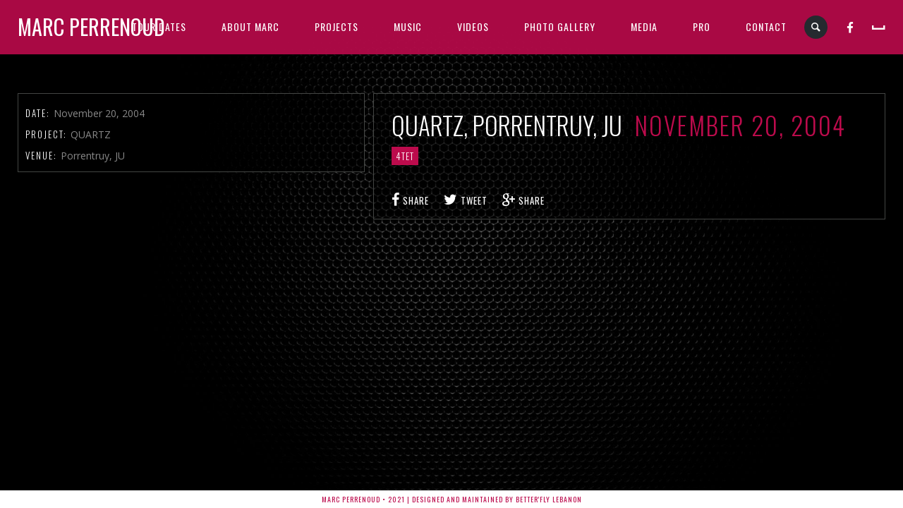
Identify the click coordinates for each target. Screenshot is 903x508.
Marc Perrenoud (91, 26)
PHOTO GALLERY (559, 26)
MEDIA (644, 26)
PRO (701, 26)
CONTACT (766, 26)
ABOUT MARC (250, 26)
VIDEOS (473, 26)
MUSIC (408, 26)
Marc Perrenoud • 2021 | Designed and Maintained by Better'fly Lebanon (452, 499)
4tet (405, 156)
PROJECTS (336, 26)
